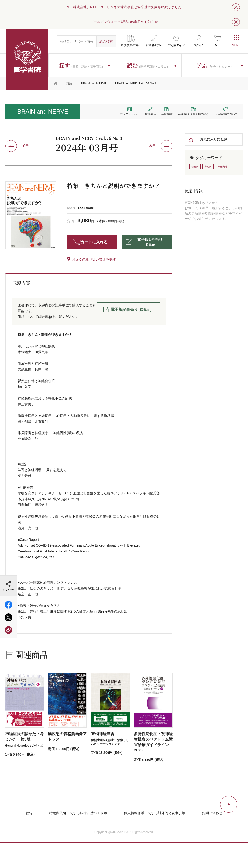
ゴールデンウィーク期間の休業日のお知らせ (124, 22)
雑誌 (69, 83)
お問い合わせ (212, 813)
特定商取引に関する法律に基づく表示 (78, 813)
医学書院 (27, 59)
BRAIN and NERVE (93, 83)
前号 (25, 146)
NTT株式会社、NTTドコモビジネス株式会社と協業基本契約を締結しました (124, 7)
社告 (29, 813)
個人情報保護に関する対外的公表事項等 (154, 813)
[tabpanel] (30, 215)
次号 (152, 146)
